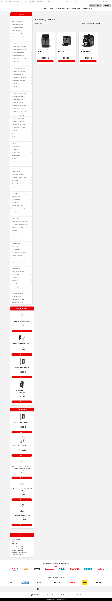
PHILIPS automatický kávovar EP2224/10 (65, 50)
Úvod (62, 13)
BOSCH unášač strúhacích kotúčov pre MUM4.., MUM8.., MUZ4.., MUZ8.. (22, 320)
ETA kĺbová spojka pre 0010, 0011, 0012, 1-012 (22, 489)
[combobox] (92, 23)
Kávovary (67, 13)
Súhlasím (106, 5)
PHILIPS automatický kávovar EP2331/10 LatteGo (87, 50)
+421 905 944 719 (61, 589)
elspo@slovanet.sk (17, 550)
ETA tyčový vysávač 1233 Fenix (22, 515)
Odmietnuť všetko (95, 5)
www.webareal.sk (61, 599)
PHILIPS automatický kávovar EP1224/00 (44, 50)
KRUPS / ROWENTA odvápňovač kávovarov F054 (22, 391)
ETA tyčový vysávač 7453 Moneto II (22, 445)
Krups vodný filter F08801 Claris (22, 367)
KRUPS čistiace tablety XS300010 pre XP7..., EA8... (21, 344)
